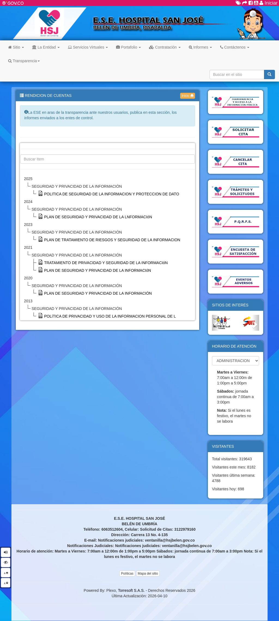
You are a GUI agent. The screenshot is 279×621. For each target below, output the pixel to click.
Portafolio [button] (128, 47)
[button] (215, 323)
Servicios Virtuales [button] (88, 47)
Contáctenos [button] (234, 47)
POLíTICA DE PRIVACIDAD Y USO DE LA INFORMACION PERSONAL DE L (110, 316)
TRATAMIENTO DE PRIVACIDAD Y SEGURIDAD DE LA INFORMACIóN (106, 263)
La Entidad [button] (46, 47)
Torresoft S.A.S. (131, 590)
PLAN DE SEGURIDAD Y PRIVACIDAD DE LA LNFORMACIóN (98, 217)
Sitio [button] (16, 47)
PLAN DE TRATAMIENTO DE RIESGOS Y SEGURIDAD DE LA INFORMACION (112, 240)
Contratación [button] (164, 47)
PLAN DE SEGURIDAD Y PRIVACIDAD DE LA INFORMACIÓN (98, 293)
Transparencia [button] (24, 61)
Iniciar (268, 3)
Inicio (187, 96)
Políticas (127, 573)
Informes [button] (200, 47)
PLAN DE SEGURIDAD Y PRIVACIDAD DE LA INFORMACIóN (97, 270)
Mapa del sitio (148, 573)
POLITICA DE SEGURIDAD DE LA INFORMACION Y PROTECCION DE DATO (111, 194)
